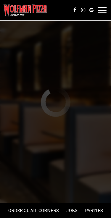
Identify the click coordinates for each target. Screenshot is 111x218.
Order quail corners (33, 210)
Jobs (72, 210)
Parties (94, 210)
